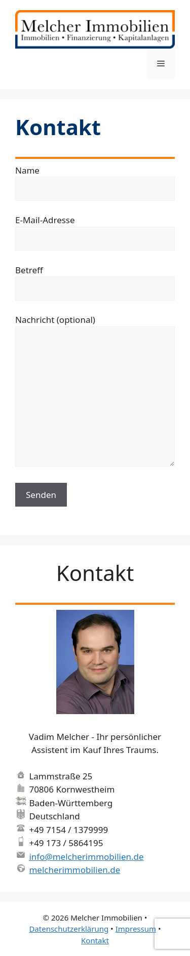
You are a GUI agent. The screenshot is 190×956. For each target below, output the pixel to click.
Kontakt (95, 940)
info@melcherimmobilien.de (86, 856)
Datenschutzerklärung (68, 929)
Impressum (136, 929)
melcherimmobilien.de (74, 870)
